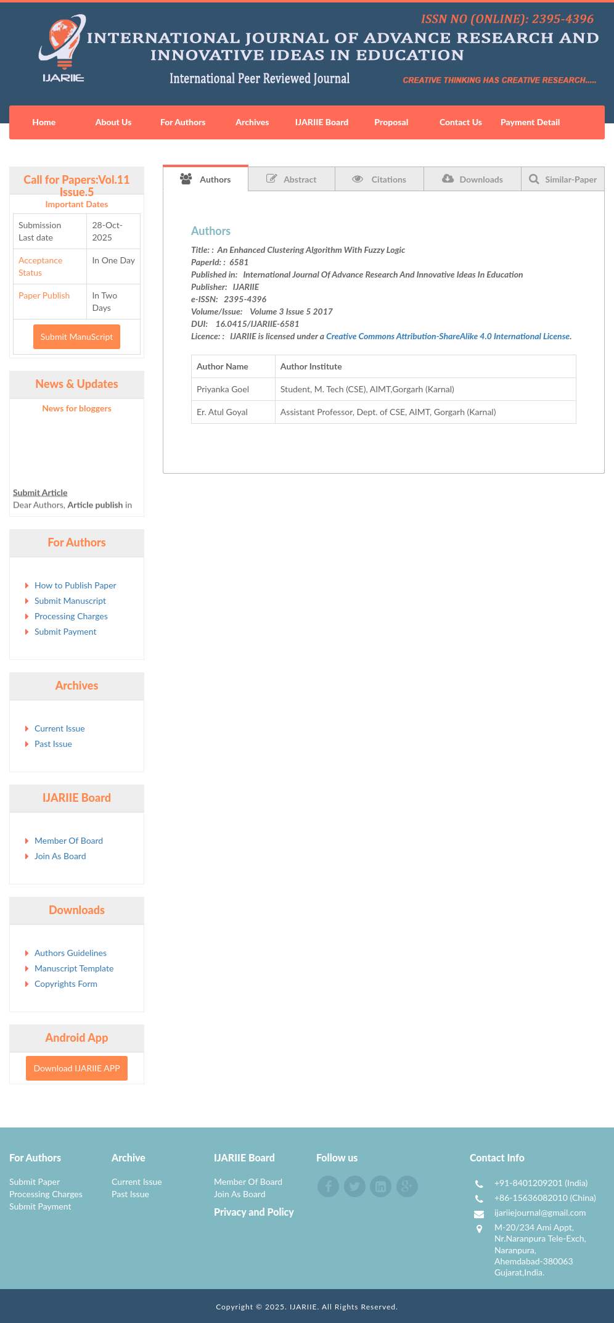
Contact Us (461, 122)
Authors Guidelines (71, 952)
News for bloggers (77, 408)
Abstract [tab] (291, 178)
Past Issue (53, 743)
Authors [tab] (205, 178)
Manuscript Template (74, 968)
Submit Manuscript (70, 600)
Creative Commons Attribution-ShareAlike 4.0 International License (448, 336)
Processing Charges (71, 616)
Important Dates (77, 204)
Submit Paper (34, 1181)
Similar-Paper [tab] (563, 178)
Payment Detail (530, 122)
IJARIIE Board (321, 122)
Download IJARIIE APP (76, 1068)
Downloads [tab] (472, 178)
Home (43, 122)
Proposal (391, 122)
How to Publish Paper (76, 585)
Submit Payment (65, 631)
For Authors (183, 122)
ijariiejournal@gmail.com (540, 1212)
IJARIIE (303, 1306)
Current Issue (60, 728)
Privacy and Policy (254, 1212)
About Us (114, 122)
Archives (252, 122)
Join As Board (60, 856)
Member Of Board (69, 840)
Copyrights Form (66, 983)
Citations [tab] (379, 178)
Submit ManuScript (77, 336)
